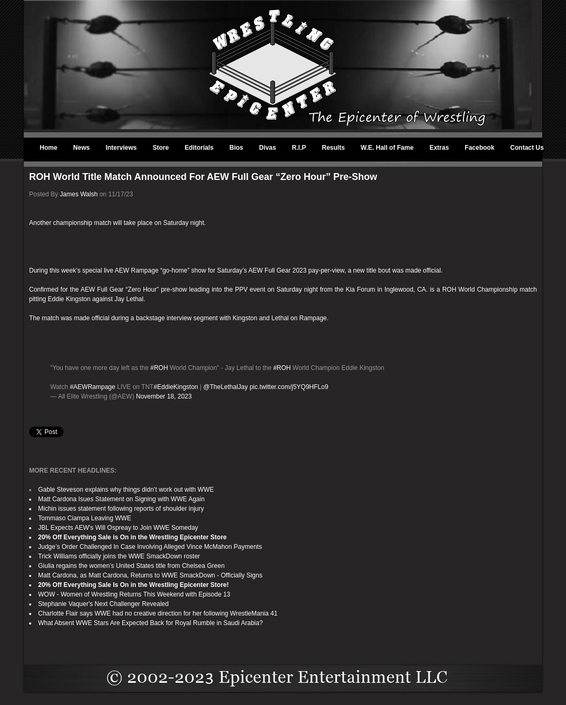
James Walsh (79, 194)
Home (48, 147)
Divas (267, 147)
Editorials (199, 147)
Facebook (480, 147)
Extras (439, 147)
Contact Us (527, 147)
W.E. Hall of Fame (387, 147)
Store (160, 147)
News (81, 147)
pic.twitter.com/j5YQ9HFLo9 (289, 387)
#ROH (159, 368)
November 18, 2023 (163, 396)
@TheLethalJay (225, 387)
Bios (236, 147)
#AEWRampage (92, 387)
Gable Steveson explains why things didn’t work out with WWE (126, 489)
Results (333, 147)
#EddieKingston (175, 387)
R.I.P (299, 147)
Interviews (121, 147)
